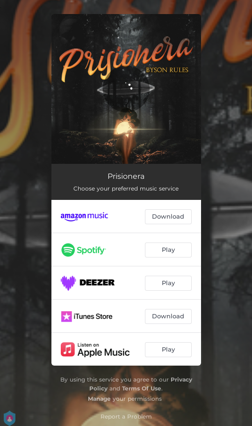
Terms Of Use (141, 388)
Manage (99, 398)
